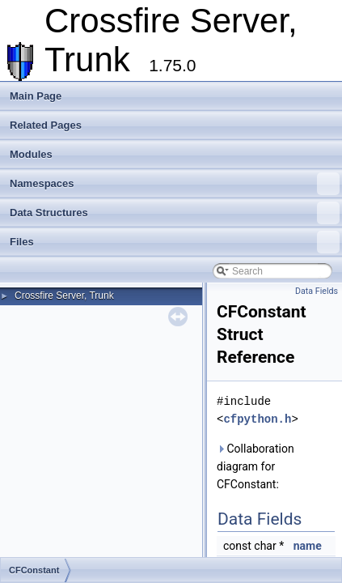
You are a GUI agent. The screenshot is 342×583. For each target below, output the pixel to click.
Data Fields (316, 291)
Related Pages (46, 125)
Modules (31, 154)
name (307, 545)
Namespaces (175, 183)
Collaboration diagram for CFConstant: (255, 466)
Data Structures (175, 213)
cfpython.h (257, 419)
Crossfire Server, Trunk (64, 295)
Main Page (35, 96)
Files (175, 242)
